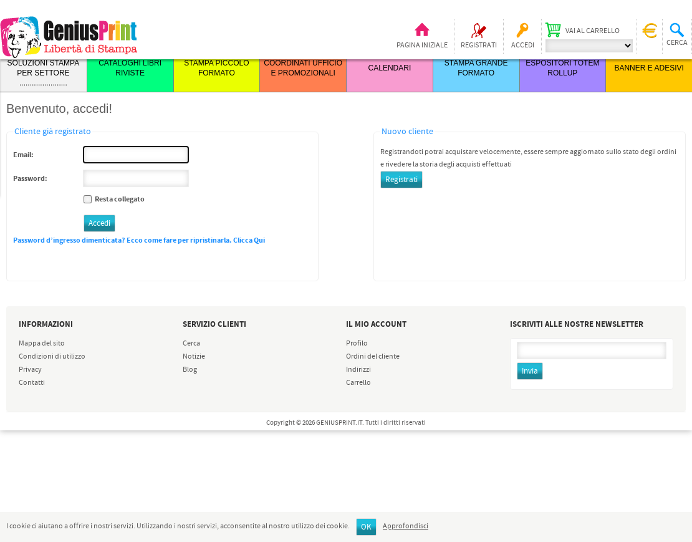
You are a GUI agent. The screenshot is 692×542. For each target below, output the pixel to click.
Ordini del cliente (373, 357)
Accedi (522, 46)
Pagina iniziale (422, 46)
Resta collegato (120, 199)
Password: (30, 178)
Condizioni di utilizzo (52, 357)
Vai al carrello (592, 31)
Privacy (30, 370)
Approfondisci (405, 526)
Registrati (479, 46)
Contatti (32, 383)
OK (366, 527)
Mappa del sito (42, 344)
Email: (23, 155)
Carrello (358, 383)
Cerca (191, 344)
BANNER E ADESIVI (648, 68)
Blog (190, 370)
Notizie (194, 357)
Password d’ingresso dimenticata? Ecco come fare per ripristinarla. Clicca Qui (139, 240)
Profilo (357, 344)
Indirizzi (358, 370)
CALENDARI (389, 68)
